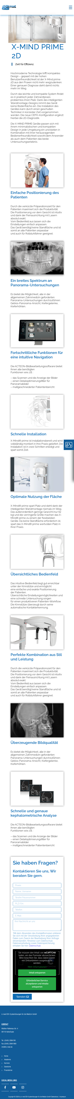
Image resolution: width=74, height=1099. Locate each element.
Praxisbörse (8, 1070)
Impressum (62, 1097)
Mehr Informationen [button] (37, 967)
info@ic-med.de (6, 1047)
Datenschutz (34, 945)
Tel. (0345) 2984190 (8, 1040)
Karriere (7, 1063)
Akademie (7, 1059)
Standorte (7, 1067)
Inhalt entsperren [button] (37, 972)
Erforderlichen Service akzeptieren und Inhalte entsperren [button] (37, 983)
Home (6, 1056)
